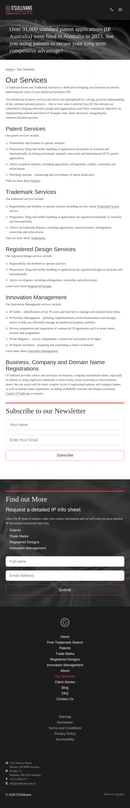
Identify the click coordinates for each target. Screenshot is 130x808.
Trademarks (38, 238)
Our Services (65, 676)
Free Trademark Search (65, 642)
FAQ (65, 693)
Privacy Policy (65, 734)
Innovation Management (43, 351)
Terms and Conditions (65, 728)
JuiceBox (119, 794)
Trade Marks (19, 536)
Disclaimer (65, 722)
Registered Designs (39, 286)
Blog (65, 688)
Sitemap (65, 717)
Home (10, 69)
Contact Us (64, 699)
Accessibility (65, 739)
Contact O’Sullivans (18, 393)
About (64, 671)
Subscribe (65, 455)
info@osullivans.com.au (22, 783)
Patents (35, 180)
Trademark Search (108, 206)
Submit (65, 590)
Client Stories (65, 682)
